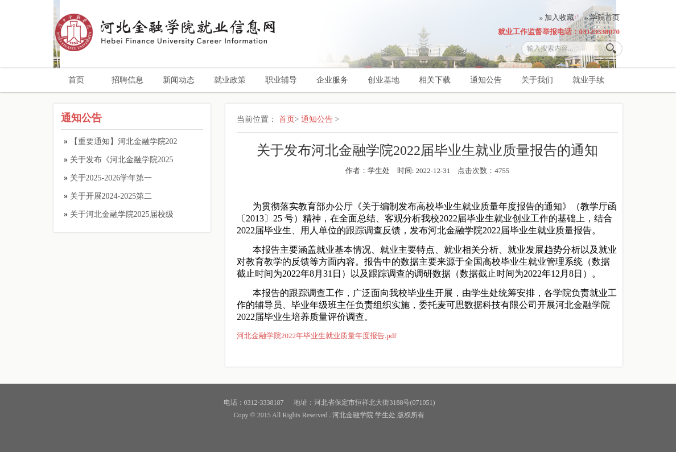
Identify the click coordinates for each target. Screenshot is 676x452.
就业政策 (230, 80)
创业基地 (383, 80)
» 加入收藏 (557, 17)
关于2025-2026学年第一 (111, 178)
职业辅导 (281, 80)
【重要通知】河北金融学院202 (124, 141)
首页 (76, 80)
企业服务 (332, 80)
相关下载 (435, 80)
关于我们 (537, 80)
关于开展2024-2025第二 (111, 196)
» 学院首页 (602, 17)
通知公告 (486, 80)
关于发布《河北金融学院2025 (122, 159)
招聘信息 (127, 80)
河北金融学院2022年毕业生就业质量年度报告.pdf (317, 335)
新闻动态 (179, 80)
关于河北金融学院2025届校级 (122, 214)
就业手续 (588, 80)
